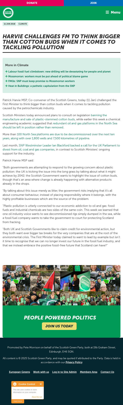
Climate (23, 24)
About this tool (37, 397)
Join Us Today (59, 326)
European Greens (19, 372)
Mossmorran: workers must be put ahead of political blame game (48, 76)
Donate (32, 3)
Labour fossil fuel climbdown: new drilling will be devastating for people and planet (59, 71)
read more (18, 401)
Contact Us (107, 372)
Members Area (88, 372)
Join (93, 3)
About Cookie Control (14, 384)
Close (41, 384)
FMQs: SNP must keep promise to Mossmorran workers (41, 81)
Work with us (41, 372)
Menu (115, 12)
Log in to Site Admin (64, 372)
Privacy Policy (74, 362)
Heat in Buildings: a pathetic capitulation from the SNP (41, 85)
